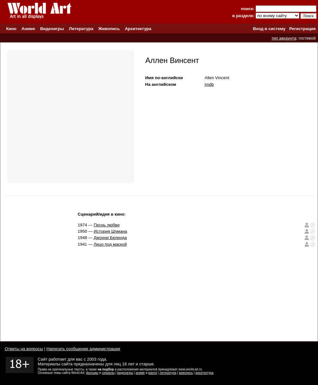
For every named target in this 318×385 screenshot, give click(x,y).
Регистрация (302, 28)
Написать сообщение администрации (83, 348)
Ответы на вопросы (24, 348)
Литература (81, 28)
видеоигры (125, 373)
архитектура (204, 373)
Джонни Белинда (110, 237)
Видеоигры (52, 28)
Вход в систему (269, 28)
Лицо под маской (110, 244)
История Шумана (110, 231)
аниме (140, 373)
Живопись (109, 28)
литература (167, 373)
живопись (186, 373)
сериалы (108, 373)
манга (152, 373)
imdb (209, 84)
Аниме (28, 28)
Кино (11, 28)
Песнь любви (107, 225)
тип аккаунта (283, 38)
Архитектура (138, 28)
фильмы (92, 373)
